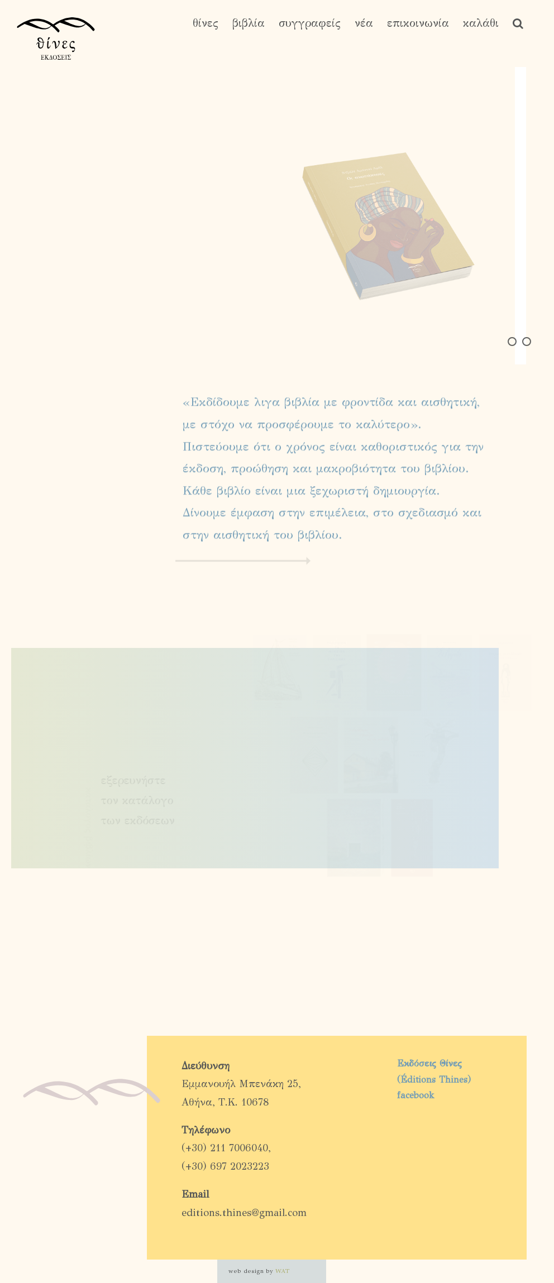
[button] (518, 23)
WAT (282, 1271)
